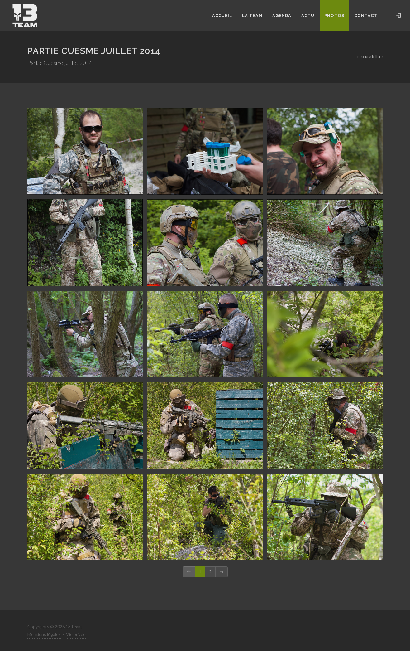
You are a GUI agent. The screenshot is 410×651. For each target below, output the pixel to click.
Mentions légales (44, 634)
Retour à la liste (370, 56)
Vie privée (76, 634)
